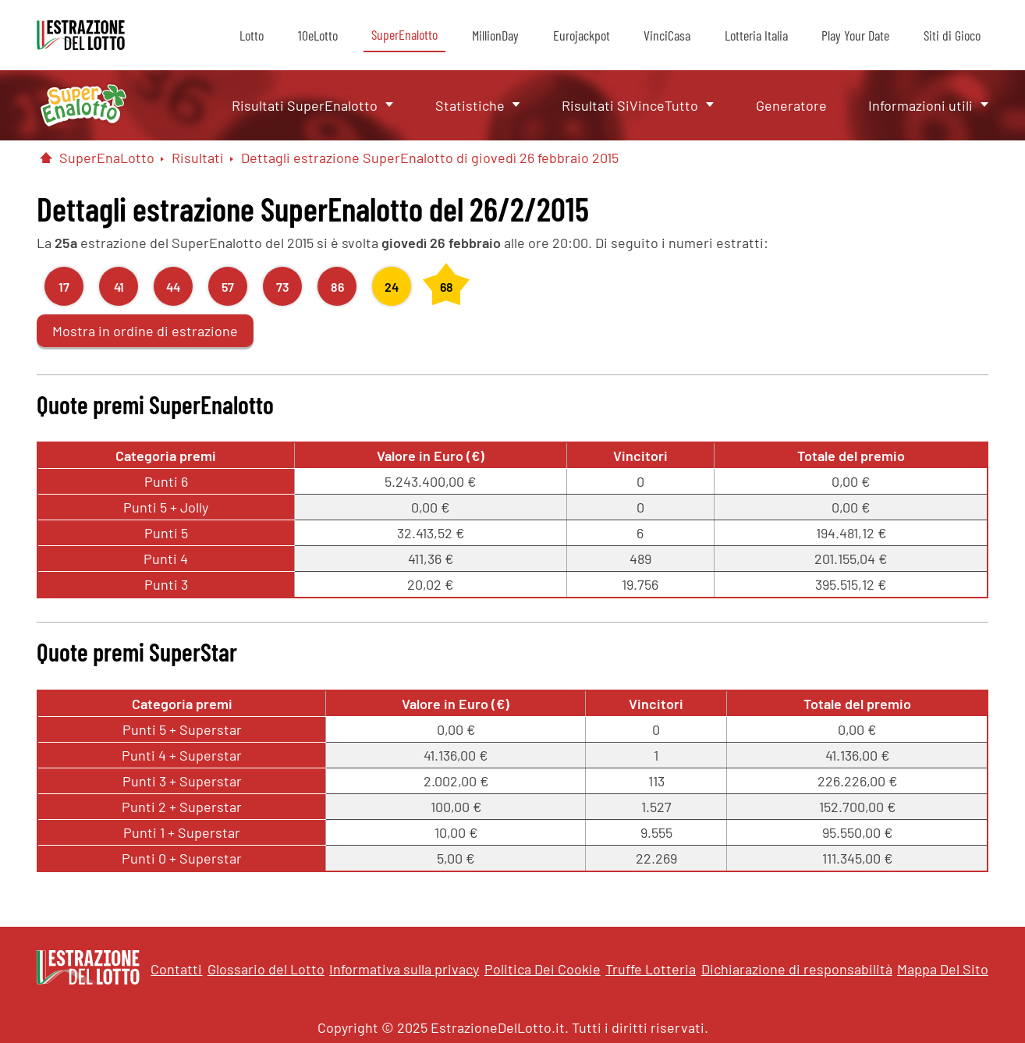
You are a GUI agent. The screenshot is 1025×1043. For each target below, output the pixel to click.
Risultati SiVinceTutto (630, 105)
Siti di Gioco (952, 35)
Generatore (791, 105)
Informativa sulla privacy (404, 968)
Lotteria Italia (756, 35)
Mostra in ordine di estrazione (145, 330)
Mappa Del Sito (942, 968)
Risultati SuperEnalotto (305, 105)
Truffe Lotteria (650, 968)
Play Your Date (855, 35)
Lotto (251, 35)
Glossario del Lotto (266, 968)
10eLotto (318, 35)
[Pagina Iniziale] (46, 157)
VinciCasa (667, 35)
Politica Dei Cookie (542, 968)
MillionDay (495, 35)
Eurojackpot (581, 35)
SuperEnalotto (404, 34)
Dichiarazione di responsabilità (796, 968)
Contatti (176, 968)
